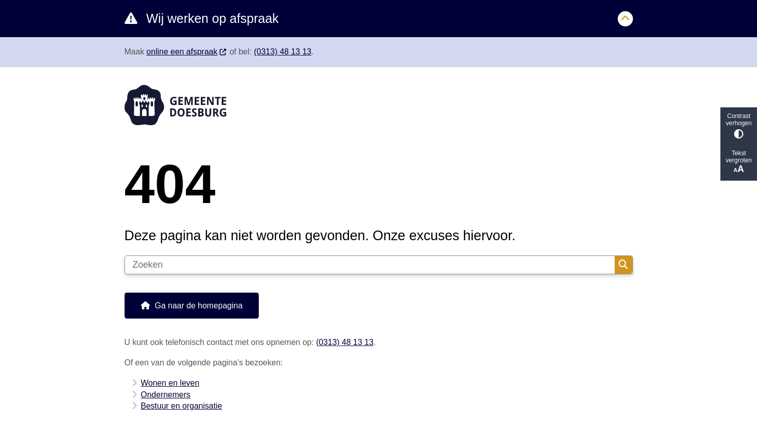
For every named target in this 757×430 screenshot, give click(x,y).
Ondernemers (166, 394)
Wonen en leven (170, 383)
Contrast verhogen (738, 125)
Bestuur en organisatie (181, 406)
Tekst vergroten (738, 162)
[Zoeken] (370, 265)
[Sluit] (625, 18)
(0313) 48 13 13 (282, 51)
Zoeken (623, 264)
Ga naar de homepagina (199, 305)
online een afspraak (186, 51)
